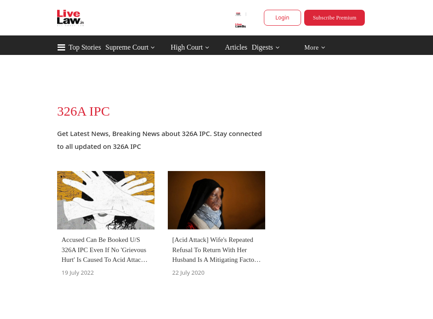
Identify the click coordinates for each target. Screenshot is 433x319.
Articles (236, 47)
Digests (262, 47)
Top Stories (85, 47)
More (314, 47)
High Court (186, 47)
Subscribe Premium (334, 18)
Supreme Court (126, 47)
